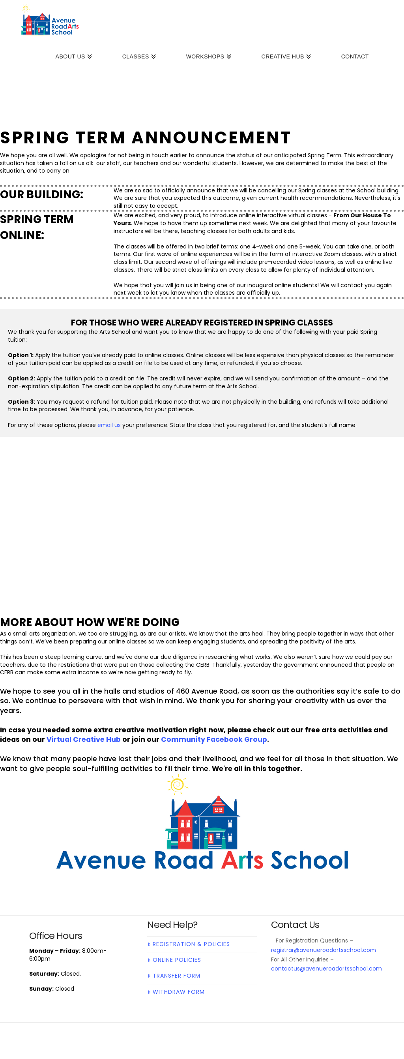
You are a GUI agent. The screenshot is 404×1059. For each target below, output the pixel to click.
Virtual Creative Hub (84, 739)
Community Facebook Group (214, 739)
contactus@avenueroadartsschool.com (326, 968)
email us (109, 425)
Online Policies (174, 960)
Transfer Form (174, 976)
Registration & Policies (189, 944)
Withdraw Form (176, 992)
